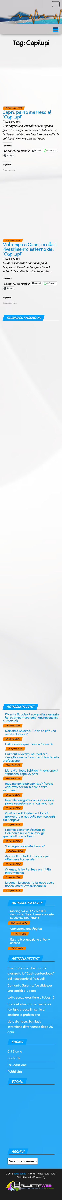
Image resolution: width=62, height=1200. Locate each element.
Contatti (13, 1058)
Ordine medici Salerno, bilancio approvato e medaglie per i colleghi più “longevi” (28, 816)
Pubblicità (14, 1072)
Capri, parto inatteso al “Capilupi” (26, 114)
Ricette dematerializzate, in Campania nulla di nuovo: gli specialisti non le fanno (23, 833)
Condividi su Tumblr (17, 150)
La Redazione (13, 122)
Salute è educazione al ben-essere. (30, 941)
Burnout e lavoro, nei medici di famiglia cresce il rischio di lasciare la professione (30, 757)
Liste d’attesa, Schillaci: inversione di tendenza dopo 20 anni (31, 772)
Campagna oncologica (26, 928)
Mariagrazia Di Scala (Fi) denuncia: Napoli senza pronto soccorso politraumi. (32, 914)
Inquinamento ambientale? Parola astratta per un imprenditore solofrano (27, 786)
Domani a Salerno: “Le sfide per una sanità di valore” (30, 732)
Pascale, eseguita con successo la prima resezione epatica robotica (29, 801)
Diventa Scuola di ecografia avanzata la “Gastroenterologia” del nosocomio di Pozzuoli (30, 717)
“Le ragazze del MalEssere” (25, 846)
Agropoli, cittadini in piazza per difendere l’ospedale (27, 857)
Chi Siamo (14, 1051)
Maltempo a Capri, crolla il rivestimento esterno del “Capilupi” (29, 249)
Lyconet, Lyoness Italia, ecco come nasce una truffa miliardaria (29, 884)
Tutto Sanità (20, 1173)
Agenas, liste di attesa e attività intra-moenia (28, 871)
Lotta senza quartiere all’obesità (29, 744)
